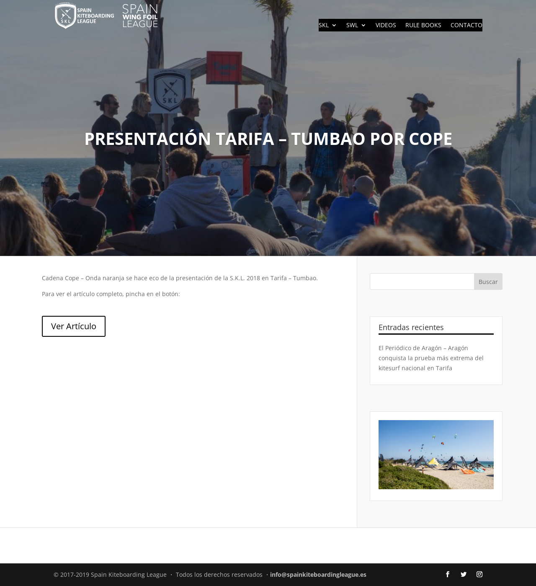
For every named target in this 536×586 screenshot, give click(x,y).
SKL (324, 25)
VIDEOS (386, 25)
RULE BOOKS (423, 25)
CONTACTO (466, 25)
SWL (352, 25)
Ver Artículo (73, 326)
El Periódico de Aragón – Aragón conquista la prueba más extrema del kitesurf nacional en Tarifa (431, 358)
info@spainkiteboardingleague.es (318, 574)
